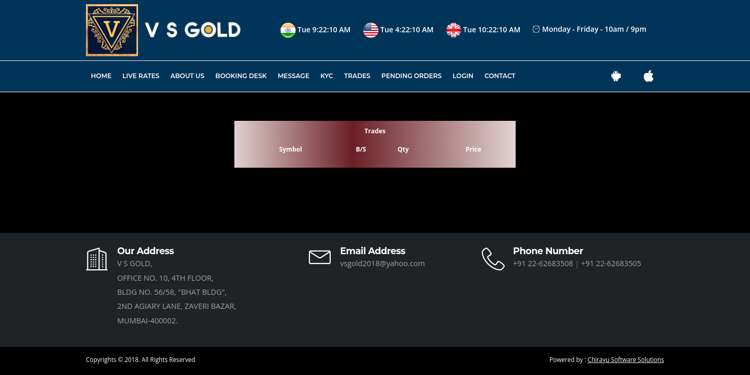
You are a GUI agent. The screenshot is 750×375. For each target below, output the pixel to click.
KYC (326, 76)
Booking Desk (241, 76)
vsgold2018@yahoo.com (382, 263)
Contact (499, 76)
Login (463, 76)
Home (101, 76)
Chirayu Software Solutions (626, 359)
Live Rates (140, 76)
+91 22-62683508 (544, 263)
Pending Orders (411, 76)
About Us (187, 76)
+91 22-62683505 (611, 263)
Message (293, 76)
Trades (357, 76)
